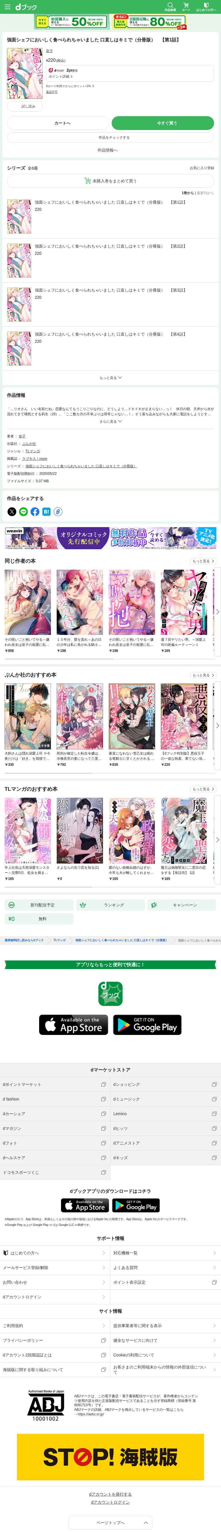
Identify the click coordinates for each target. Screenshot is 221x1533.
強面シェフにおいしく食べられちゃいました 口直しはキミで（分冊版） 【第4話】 (111, 297)
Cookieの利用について (133, 1318)
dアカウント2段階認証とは (27, 1318)
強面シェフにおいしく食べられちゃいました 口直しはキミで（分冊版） (81, 429)
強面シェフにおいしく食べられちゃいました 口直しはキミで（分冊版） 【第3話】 (111, 253)
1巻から (188, 156)
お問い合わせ (15, 1245)
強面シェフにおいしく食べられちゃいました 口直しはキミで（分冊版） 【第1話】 (111, 165)
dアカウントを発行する (110, 1457)
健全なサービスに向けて (135, 1303)
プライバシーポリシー (23, 1303)
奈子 (49, 51)
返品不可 (52, 64)
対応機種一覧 (125, 1216)
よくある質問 (125, 1230)
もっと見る (201, 524)
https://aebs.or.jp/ (91, 1377)
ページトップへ (110, 1486)
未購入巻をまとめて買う (115, 144)
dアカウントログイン (22, 1260)
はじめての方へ (21, 1216)
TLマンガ (33, 414)
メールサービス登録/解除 (25, 1230)
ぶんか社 (29, 407)
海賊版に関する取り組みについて (33, 1333)
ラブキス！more (34, 422)
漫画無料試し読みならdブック (24, 903)
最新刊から (205, 156)
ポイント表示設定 (129, 1245)
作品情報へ (108, 113)
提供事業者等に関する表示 (137, 1289)
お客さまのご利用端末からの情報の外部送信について (159, 1333)
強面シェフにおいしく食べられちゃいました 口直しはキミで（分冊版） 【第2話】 (111, 209)
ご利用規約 (13, 1289)
